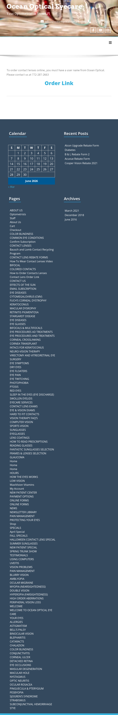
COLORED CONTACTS (23, 269)
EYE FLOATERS (18, 371)
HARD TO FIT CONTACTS (24, 414)
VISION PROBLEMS (21, 567)
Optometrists (18, 214)
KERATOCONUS (19, 304)
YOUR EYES (16, 618)
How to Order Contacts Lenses (28, 273)
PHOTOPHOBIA (19, 383)
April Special (17, 532)
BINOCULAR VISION (22, 633)
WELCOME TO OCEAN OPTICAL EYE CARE (31, 612)
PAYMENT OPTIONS (22, 496)
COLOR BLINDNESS (21, 234)
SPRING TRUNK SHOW (23, 551)
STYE (13, 708)
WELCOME (16, 606)
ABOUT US (16, 210)
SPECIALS (15, 528)
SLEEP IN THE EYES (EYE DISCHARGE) (32, 394)
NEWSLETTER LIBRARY (23, 512)
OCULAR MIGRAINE (21, 583)
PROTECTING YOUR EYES (25, 520)
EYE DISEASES (18, 292)
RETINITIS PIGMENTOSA (24, 312)
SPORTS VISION (19, 426)
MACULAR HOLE (19, 673)
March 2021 (72, 210)
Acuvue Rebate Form (77, 159)
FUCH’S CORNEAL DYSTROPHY (28, 300)
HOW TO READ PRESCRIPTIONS (29, 441)
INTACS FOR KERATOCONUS (27, 347)
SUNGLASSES (18, 430)
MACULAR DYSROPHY (23, 308)
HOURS (14, 473)
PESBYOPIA (16, 692)
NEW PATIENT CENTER (23, 492)
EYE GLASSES (17, 324)
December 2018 (74, 215)
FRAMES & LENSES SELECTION (28, 453)
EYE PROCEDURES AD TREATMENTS (31, 332)
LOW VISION (17, 481)
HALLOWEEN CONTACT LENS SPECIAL (32, 539)
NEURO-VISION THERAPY (25, 351)
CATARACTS (17, 641)
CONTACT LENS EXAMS (24, 406)
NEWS (13, 508)
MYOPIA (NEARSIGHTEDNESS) (28, 586)
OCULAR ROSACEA (21, 684)
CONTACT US (18, 281)
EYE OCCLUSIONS (20, 665)
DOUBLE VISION (19, 590)
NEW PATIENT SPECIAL (23, 547)
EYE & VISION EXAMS (22, 410)
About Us (15, 222)
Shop (13, 524)
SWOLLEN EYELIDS (21, 398)
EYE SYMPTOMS (19, 363)
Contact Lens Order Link (24, 277)
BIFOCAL (15, 265)
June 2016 (71, 219)
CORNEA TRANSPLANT (23, 343)
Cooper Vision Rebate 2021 (81, 163)
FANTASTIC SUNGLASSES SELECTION (32, 449)
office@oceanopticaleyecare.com (65, 21)
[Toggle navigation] (110, 42)
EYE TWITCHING (19, 379)
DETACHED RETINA (21, 661)
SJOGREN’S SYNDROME (24, 696)
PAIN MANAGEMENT (22, 516)
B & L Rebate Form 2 (77, 154)
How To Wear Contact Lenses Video (31, 261)
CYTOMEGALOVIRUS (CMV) (26, 296)
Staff (12, 218)
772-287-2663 (101, 21)
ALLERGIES (16, 622)
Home (13, 461)
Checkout (15, 230)
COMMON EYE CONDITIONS (27, 238)
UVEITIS (14, 563)
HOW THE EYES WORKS (24, 477)
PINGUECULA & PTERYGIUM (27, 688)
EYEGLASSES (17, 434)
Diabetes (70, 150)
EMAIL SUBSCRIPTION (23, 289)
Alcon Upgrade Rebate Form (82, 145)
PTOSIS (14, 387)
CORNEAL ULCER (20, 657)
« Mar (11, 187)
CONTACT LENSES (20, 245)
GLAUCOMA (17, 457)
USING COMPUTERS (22, 559)
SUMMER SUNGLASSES (24, 543)
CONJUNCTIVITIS (20, 653)
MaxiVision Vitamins (22, 485)
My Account (17, 488)
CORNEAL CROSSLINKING (25, 339)
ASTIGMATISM (18, 626)
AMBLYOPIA (17, 579)
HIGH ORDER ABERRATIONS (26, 598)
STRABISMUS (17, 700)
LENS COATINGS (20, 437)
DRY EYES (15, 367)
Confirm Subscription (23, 242)
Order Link (59, 83)
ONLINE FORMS (19, 500)
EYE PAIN (15, 375)
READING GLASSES (21, 445)
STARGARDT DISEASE (22, 316)
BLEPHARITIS (17, 637)
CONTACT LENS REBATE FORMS (29, 257)
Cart (12, 226)
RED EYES (15, 390)
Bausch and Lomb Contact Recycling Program (32, 251)
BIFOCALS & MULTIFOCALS (26, 328)
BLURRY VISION (19, 575)
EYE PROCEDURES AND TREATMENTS (32, 336)
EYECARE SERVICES (21, 402)
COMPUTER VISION (21, 422)
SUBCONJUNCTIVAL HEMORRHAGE (31, 704)
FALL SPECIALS (18, 535)
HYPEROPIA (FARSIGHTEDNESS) (29, 594)
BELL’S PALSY (18, 630)
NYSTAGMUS (17, 677)
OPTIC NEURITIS (19, 680)
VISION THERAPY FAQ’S (24, 418)
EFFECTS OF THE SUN (22, 285)
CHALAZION (17, 645)
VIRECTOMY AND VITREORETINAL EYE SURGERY (32, 357)
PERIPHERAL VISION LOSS (25, 602)
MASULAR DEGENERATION (26, 669)
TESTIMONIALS (19, 555)
